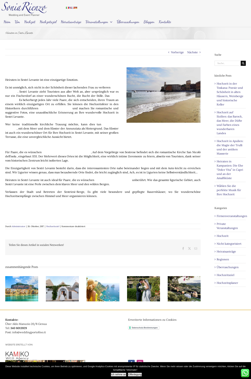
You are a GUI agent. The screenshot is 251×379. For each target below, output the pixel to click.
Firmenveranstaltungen (230, 216)
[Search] (243, 63)
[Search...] (228, 63)
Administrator (18, 226)
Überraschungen (228, 267)
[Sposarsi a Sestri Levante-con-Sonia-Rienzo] (163, 95)
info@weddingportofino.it (29, 332)
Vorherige (177, 52)
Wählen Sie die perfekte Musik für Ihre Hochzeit (229, 190)
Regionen (223, 259)
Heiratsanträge (226, 251)
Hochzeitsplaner (227, 283)
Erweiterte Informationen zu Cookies (152, 319)
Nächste (192, 52)
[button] (129, 95)
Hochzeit (223, 236)
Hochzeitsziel (52, 226)
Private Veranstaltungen (227, 226)
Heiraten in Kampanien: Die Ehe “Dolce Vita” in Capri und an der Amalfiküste (230, 170)
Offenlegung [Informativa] (135, 374)
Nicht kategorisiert (229, 243)
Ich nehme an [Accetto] (118, 374)
